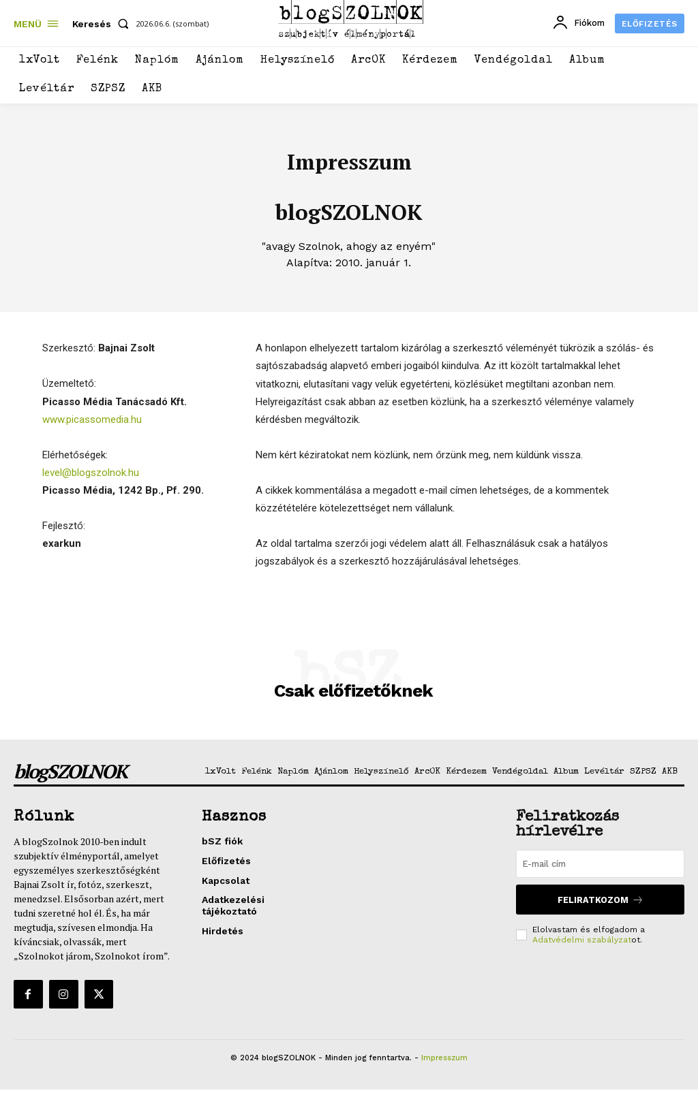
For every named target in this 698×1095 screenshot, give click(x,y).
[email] (600, 875)
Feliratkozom (600, 910)
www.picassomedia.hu (92, 425)
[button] (103, 24)
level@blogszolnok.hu (90, 479)
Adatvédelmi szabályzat (581, 949)
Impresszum (444, 1063)
